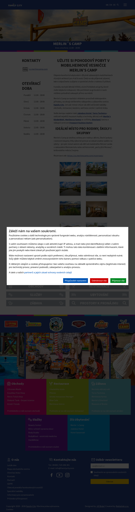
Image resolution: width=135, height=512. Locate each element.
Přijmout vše (118, 280)
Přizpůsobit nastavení (75, 280)
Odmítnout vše (99, 280)
